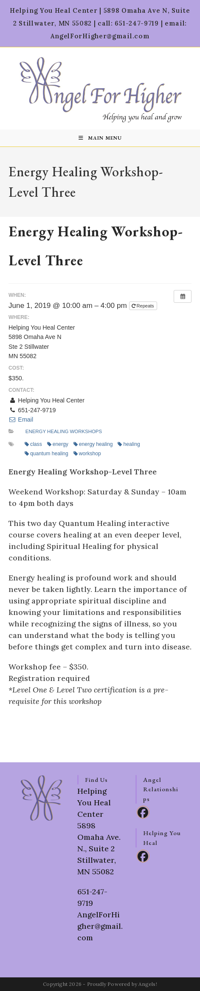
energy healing (93, 444)
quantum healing (46, 454)
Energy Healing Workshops (63, 431)
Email (20, 419)
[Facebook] (143, 812)
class (33, 444)
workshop (87, 454)
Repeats (143, 305)
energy (57, 444)
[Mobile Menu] (100, 137)
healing (129, 444)
